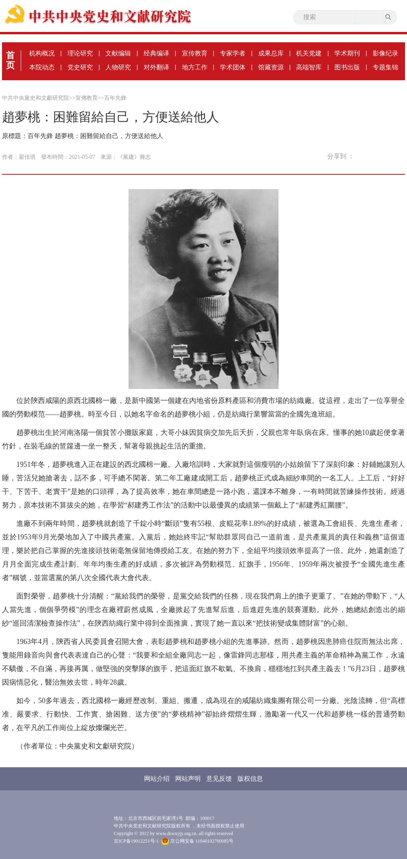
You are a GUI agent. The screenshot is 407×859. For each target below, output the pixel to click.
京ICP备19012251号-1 (136, 841)
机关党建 (309, 53)
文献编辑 (118, 53)
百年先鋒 (115, 98)
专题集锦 (385, 67)
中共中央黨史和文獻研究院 (35, 98)
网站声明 (188, 778)
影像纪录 (385, 53)
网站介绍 (157, 778)
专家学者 (232, 53)
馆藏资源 (271, 67)
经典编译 (156, 53)
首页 (10, 60)
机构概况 (42, 53)
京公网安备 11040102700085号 (197, 841)
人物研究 (118, 67)
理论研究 (80, 53)
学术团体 (232, 67)
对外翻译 (156, 67)
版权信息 (250, 778)
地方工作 (194, 67)
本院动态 (42, 67)
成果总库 (271, 53)
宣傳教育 (86, 98)
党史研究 (80, 67)
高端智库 (309, 67)
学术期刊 (347, 53)
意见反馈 (219, 778)
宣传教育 (194, 53)
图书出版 (347, 67)
